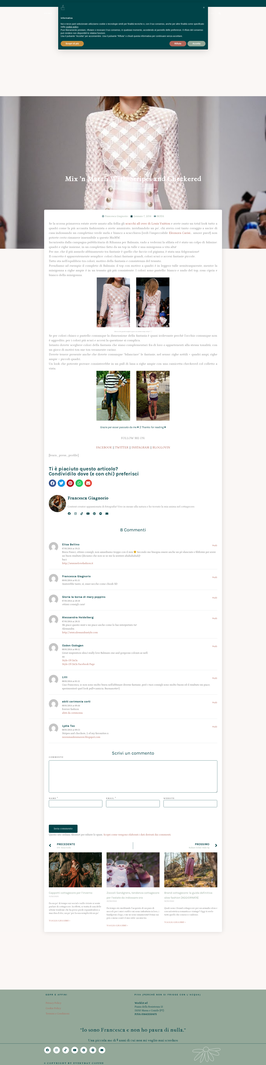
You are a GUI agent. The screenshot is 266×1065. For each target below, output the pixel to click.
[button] (52, 355)
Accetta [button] (196, 43)
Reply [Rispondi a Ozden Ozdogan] (214, 519)
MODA (160, 88)
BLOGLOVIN (161, 320)
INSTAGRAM (140, 320)
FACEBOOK (104, 320)
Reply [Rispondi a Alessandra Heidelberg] (214, 491)
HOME (48, 13)
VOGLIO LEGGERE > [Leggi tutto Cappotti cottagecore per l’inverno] (59, 793)
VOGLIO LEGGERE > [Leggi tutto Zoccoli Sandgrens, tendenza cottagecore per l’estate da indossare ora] (117, 798)
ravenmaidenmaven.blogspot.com (81, 609)
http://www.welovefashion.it (77, 436)
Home (112, 61)
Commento (56, 630)
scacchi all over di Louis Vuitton (147, 96)
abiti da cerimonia (72, 585)
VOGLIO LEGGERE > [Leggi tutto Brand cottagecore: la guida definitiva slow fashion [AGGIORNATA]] (175, 795)
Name (52, 671)
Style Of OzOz (70, 533)
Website (169, 671)
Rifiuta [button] (177, 43)
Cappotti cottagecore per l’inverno (70, 765)
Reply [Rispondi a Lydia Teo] (214, 599)
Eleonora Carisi (179, 105)
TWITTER (121, 320)
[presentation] (72, 691)
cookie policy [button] (72, 27)
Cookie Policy (53, 1008)
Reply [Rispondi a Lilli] (214, 551)
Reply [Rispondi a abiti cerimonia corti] (214, 575)
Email (110, 671)
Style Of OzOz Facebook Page (78, 536)
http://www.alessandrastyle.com (80, 505)
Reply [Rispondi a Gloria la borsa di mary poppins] (214, 470)
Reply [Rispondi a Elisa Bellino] (214, 418)
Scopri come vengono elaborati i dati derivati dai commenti (137, 707)
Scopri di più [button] (72, 43)
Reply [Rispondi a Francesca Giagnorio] (214, 450)
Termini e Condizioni (57, 1013)
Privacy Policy (53, 1003)
